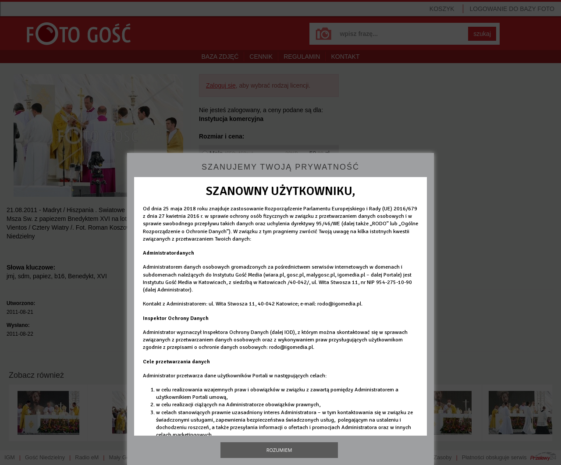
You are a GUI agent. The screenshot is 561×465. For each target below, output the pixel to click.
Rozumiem (279, 450)
